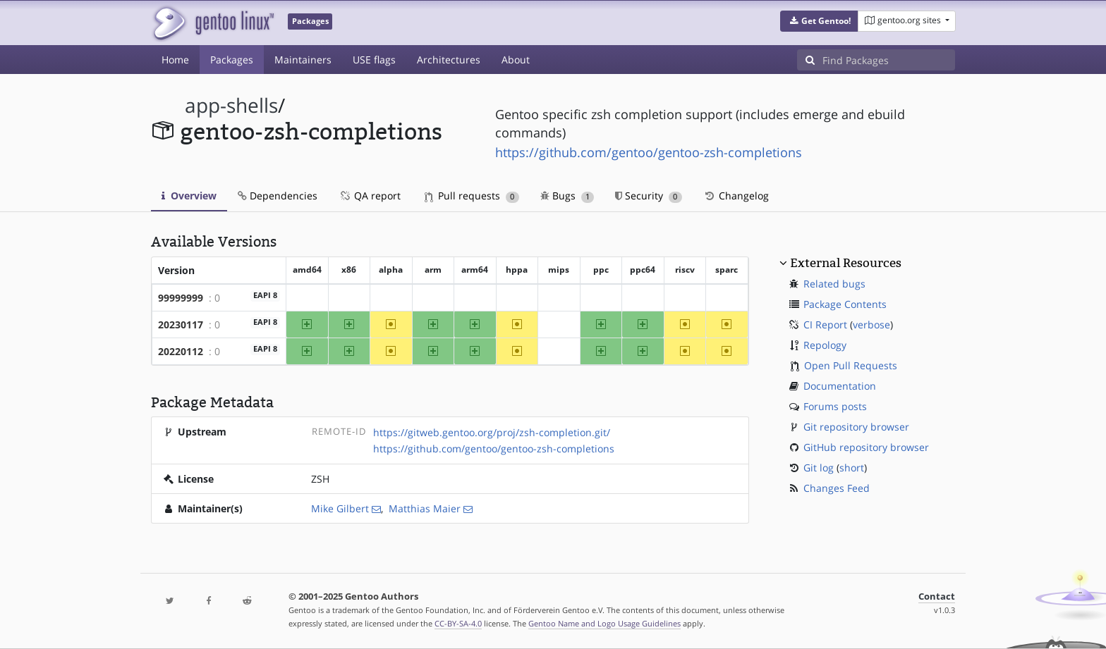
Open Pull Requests (850, 365)
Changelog (736, 195)
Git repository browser (856, 426)
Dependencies (277, 195)
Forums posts (835, 406)
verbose (871, 324)
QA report (370, 195)
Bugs (567, 195)
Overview (189, 195)
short (851, 467)
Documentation (839, 386)
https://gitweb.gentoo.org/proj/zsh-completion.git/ (491, 432)
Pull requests (472, 195)
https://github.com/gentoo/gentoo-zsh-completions (648, 152)
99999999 (180, 297)
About (516, 59)
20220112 (180, 351)
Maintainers (303, 59)
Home (175, 59)
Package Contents (845, 304)
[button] (819, 21)
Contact (936, 596)
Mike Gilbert (340, 508)
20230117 (180, 324)
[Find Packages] (888, 59)
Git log (818, 467)
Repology (824, 345)
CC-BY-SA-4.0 (458, 623)
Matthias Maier (425, 508)
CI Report (825, 324)
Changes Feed (836, 488)
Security (648, 195)
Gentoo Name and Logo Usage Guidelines (604, 623)
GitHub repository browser (866, 447)
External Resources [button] (845, 263)
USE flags (374, 59)
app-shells (231, 105)
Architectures (448, 59)
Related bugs (834, 283)
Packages (231, 59)
